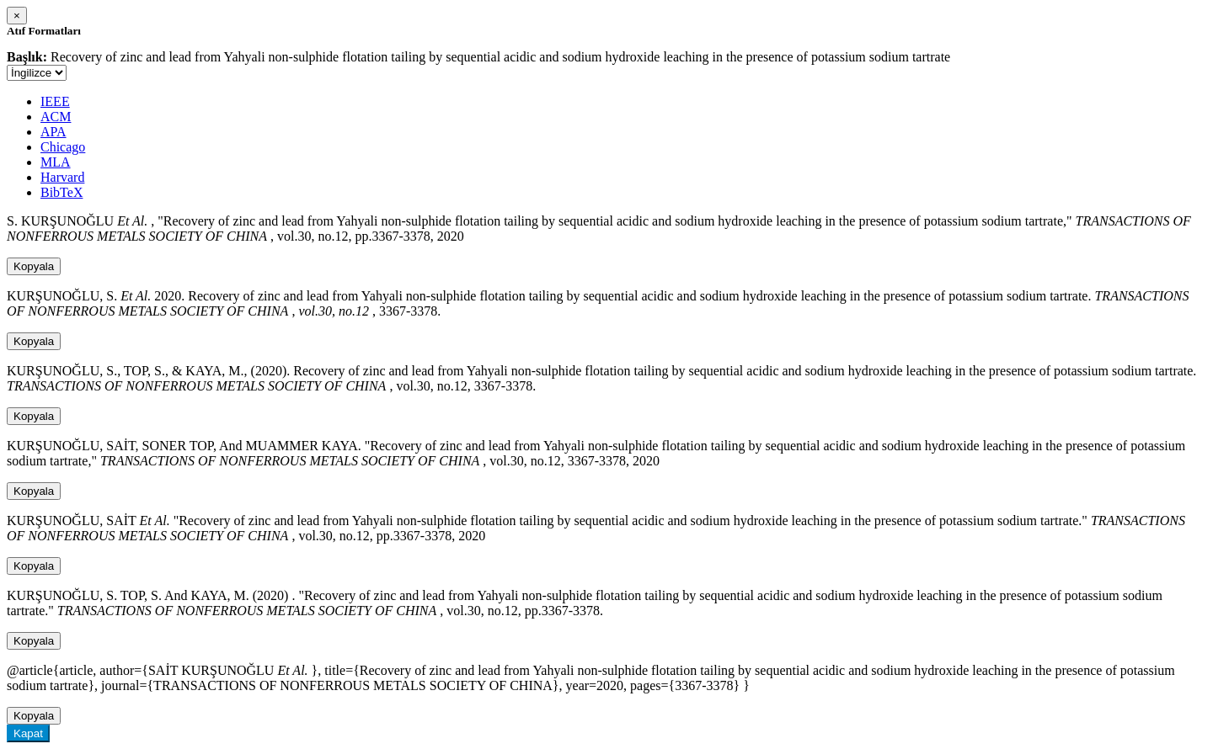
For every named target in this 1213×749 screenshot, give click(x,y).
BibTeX (61, 192)
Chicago (62, 147)
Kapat (28, 733)
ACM (55, 116)
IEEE (55, 101)
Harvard (62, 177)
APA (53, 132)
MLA (55, 162)
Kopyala (33, 266)
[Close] (17, 15)
